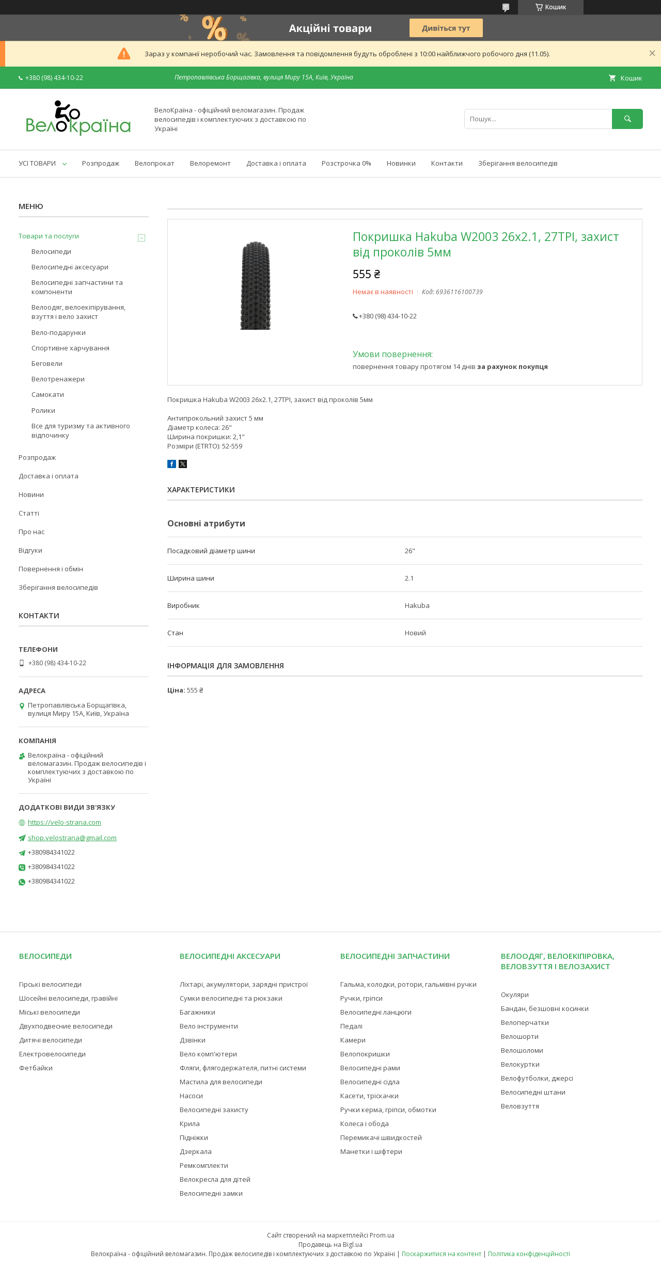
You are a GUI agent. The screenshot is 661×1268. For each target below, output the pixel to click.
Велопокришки (365, 1053)
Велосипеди (51, 251)
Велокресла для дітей (215, 1179)
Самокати (48, 394)
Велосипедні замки (211, 1193)
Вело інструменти (209, 1026)
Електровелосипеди (52, 1053)
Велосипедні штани (533, 1092)
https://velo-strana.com (64, 822)
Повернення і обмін (51, 568)
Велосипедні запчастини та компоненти (77, 287)
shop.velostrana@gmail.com (72, 837)
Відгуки (30, 550)
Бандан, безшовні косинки (545, 1008)
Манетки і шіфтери (371, 1151)
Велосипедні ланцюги (376, 1012)
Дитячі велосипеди (50, 1040)
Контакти (447, 163)
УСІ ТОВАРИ (37, 163)
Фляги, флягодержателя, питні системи (243, 1067)
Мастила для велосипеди (221, 1081)
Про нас (31, 531)
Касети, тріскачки (369, 1095)
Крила (190, 1123)
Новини (31, 494)
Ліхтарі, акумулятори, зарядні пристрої (244, 984)
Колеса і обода (364, 1123)
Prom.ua (382, 1235)
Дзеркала (196, 1151)
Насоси (191, 1095)
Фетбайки (36, 1067)
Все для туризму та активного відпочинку (81, 430)
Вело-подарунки (59, 332)
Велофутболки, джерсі (537, 1078)
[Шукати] (627, 119)
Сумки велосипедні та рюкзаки (231, 998)
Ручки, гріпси (361, 998)
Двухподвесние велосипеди (66, 1026)
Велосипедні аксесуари (70, 266)
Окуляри (515, 994)
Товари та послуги (49, 235)
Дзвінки (193, 1040)
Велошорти (520, 1036)
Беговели (47, 363)
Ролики (43, 410)
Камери (353, 1040)
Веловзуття (520, 1106)
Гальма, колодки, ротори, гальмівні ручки (408, 984)
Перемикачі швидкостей (381, 1137)
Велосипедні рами (370, 1067)
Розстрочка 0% (346, 163)
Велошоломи (522, 1050)
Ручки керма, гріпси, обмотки (388, 1109)
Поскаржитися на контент (441, 1253)
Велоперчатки (525, 1022)
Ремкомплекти (204, 1165)
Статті (29, 513)
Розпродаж (100, 163)
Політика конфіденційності (529, 1253)
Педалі (351, 1026)
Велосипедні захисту (214, 1109)
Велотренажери (58, 378)
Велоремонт (210, 163)
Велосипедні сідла (370, 1081)
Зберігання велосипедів (518, 163)
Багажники (197, 1012)
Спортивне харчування (70, 347)
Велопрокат (155, 163)
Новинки (401, 163)
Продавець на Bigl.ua (330, 1244)
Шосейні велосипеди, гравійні (68, 998)
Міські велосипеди (49, 1012)
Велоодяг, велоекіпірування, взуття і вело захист (78, 311)
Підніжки (194, 1137)
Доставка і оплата (276, 163)
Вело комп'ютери (208, 1053)
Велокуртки (520, 1064)
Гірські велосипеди (50, 984)
